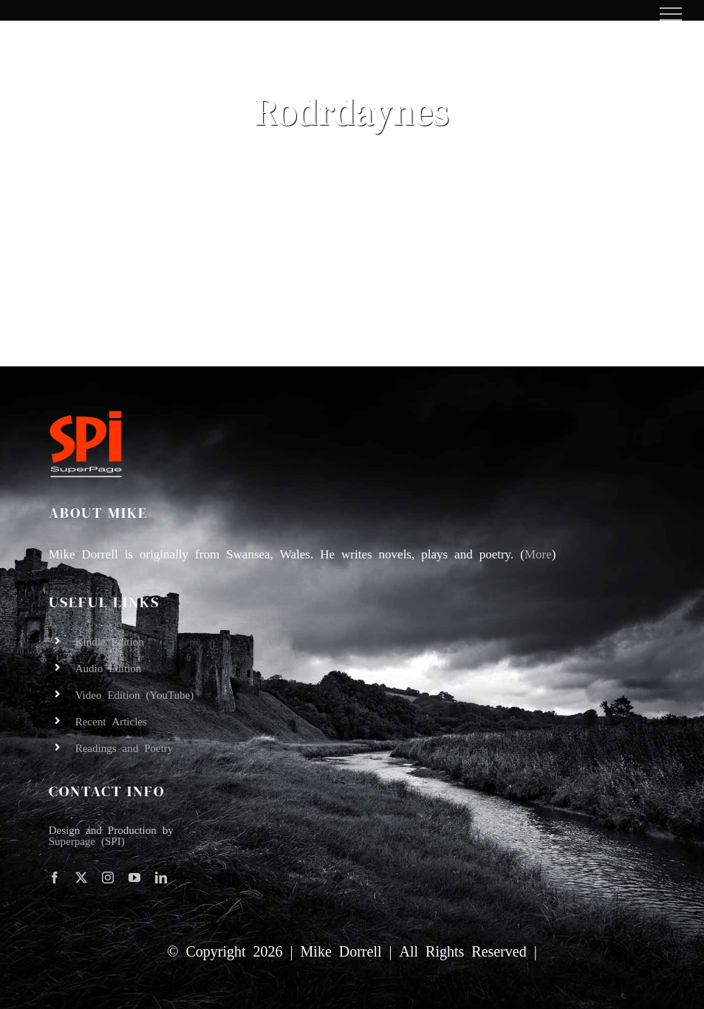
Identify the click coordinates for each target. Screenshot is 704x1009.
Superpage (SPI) (87, 840)
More (538, 553)
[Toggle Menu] (671, 14)
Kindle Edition (109, 640)
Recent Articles (111, 720)
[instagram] (108, 877)
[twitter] (81, 877)
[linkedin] (161, 877)
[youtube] (134, 877)
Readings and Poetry (124, 747)
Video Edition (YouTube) (134, 694)
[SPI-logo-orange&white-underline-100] (86, 414)
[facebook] (55, 877)
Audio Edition (108, 667)
